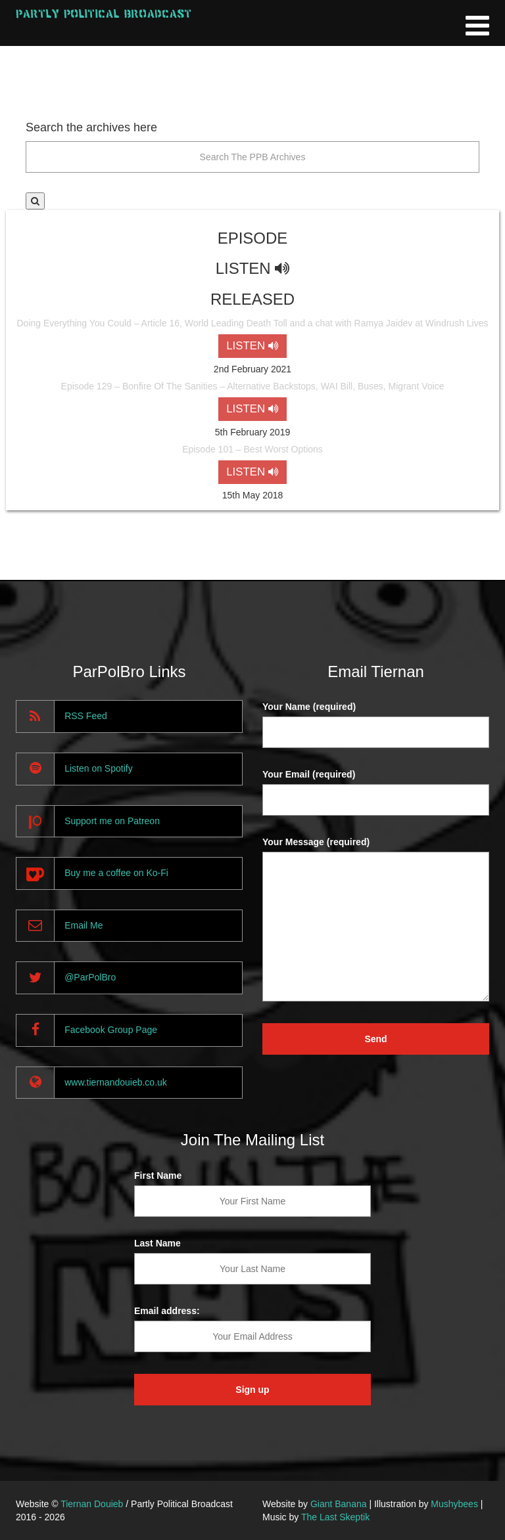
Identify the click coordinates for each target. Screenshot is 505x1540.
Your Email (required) (308, 774)
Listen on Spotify (98, 768)
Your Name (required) (309, 706)
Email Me (83, 925)
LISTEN (252, 346)
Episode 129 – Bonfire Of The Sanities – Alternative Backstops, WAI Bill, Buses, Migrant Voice (253, 386)
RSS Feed (85, 716)
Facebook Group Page (110, 1029)
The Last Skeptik (335, 1517)
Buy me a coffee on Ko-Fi (116, 873)
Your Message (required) (316, 842)
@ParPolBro (90, 977)
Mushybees (454, 1504)
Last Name (157, 1243)
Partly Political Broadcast (103, 13)
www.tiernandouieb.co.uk (115, 1082)
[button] (35, 200)
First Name (157, 1175)
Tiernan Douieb (91, 1504)
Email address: (167, 1311)
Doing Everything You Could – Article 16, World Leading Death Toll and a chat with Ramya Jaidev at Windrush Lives (252, 323)
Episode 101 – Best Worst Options (252, 449)
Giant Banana (338, 1504)
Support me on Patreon (112, 821)
